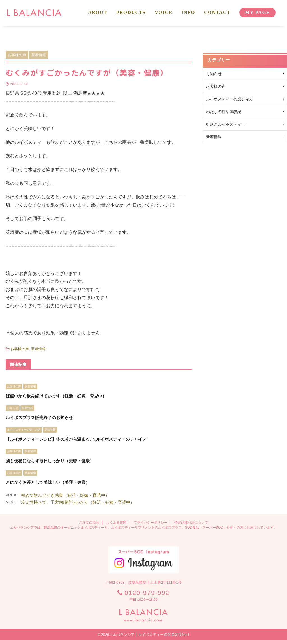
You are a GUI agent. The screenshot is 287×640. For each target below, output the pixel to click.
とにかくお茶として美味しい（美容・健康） (48, 482)
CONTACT (217, 12)
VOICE (163, 12)
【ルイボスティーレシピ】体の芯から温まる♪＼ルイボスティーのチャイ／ (76, 439)
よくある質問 (116, 523)
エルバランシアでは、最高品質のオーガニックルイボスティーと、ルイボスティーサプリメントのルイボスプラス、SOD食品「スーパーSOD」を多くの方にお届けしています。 (143, 528)
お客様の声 (20, 349)
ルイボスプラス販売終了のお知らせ (39, 417)
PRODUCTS (131, 12)
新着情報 (38, 349)
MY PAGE (257, 12)
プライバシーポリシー (150, 523)
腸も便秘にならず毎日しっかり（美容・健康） (50, 460)
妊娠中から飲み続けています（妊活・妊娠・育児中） (56, 396)
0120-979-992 (147, 592)
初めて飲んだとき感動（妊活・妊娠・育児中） (65, 495)
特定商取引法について (191, 523)
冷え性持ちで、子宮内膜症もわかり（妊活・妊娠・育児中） (78, 502)
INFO (188, 12)
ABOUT (97, 12)
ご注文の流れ (89, 523)
